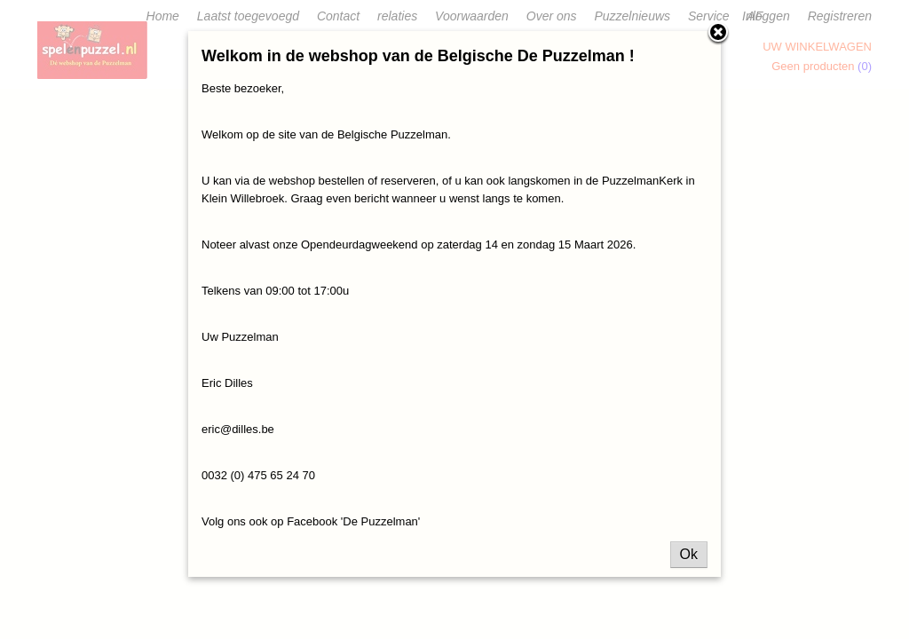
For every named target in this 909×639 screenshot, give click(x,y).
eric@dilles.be (238, 429)
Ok (689, 554)
